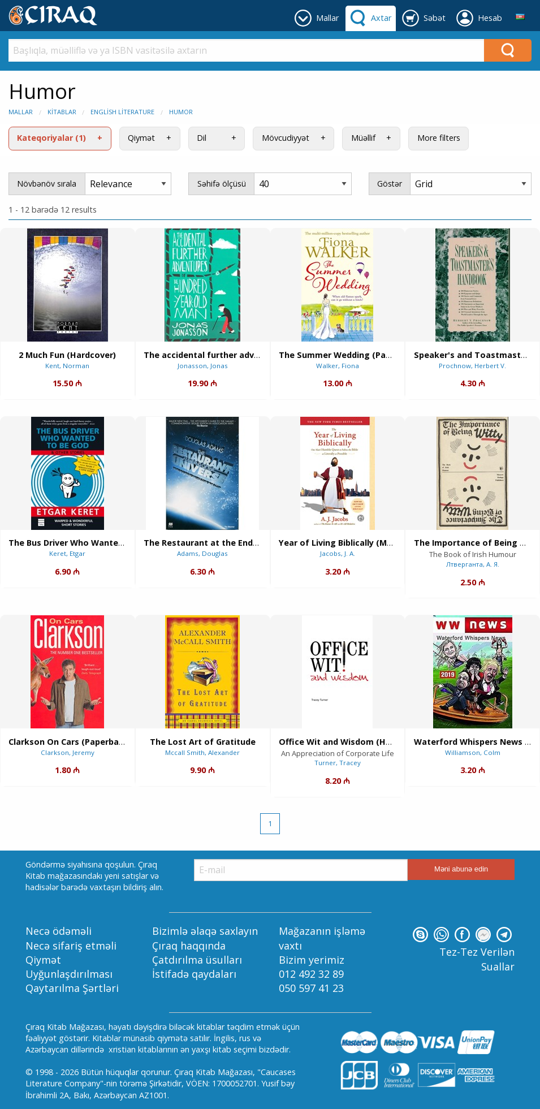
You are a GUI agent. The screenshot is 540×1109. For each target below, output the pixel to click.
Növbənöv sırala (46, 183)
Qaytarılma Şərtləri (72, 988)
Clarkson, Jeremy (67, 752)
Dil (201, 137)
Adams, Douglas (202, 553)
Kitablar (61, 111)
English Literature (122, 111)
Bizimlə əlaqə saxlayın (205, 931)
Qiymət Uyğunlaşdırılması (69, 967)
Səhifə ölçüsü (221, 183)
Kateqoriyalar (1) (51, 137)
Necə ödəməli (58, 931)
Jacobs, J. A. (337, 553)
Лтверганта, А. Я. (472, 564)
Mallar (20, 111)
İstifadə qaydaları (194, 974)
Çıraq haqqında (189, 945)
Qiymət (141, 137)
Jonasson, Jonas (203, 365)
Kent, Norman (67, 365)
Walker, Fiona (337, 365)
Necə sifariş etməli (70, 945)
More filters (438, 137)
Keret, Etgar (67, 553)
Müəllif (363, 137)
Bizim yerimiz (311, 959)
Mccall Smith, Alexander (202, 752)
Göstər (389, 183)
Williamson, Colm (472, 752)
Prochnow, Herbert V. (472, 365)
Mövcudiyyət (285, 137)
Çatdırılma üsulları (197, 959)
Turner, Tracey (337, 762)
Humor (181, 111)
